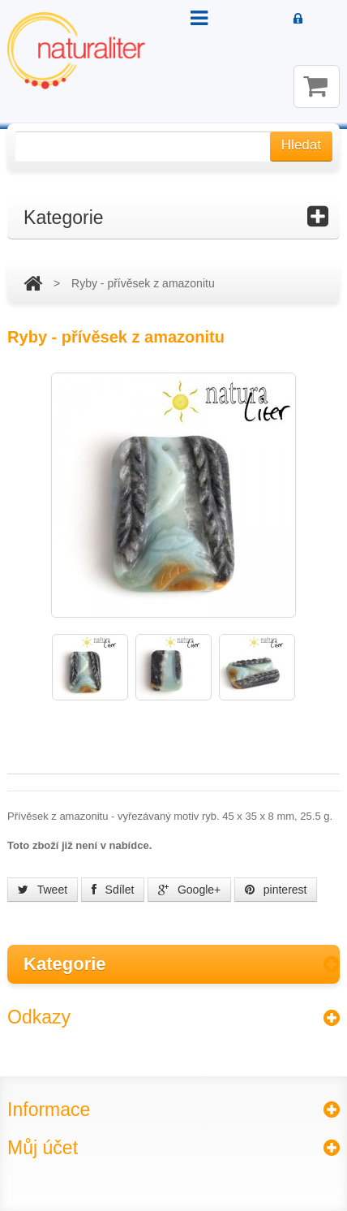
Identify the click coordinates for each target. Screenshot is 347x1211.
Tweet (42, 889)
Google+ (189, 889)
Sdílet (113, 889)
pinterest (276, 889)
